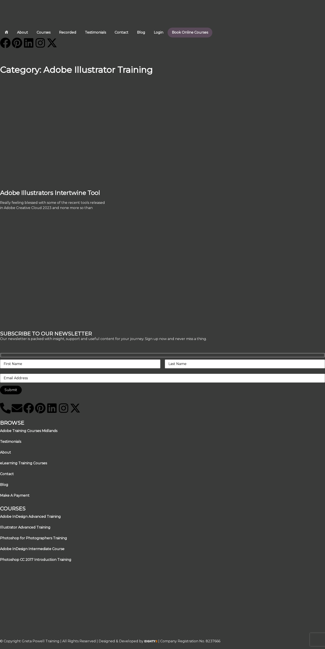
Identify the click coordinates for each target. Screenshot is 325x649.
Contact (121, 32)
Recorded (67, 32)
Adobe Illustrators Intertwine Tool (50, 193)
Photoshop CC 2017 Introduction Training (35, 560)
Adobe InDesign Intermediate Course (32, 549)
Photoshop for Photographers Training (33, 538)
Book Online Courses (190, 32)
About (22, 32)
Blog (141, 32)
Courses (43, 32)
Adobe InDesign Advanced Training (30, 517)
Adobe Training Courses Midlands (28, 431)
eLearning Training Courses (23, 463)
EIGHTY (150, 641)
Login (158, 32)
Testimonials (95, 32)
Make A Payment (15, 495)
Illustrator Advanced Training (25, 527)
